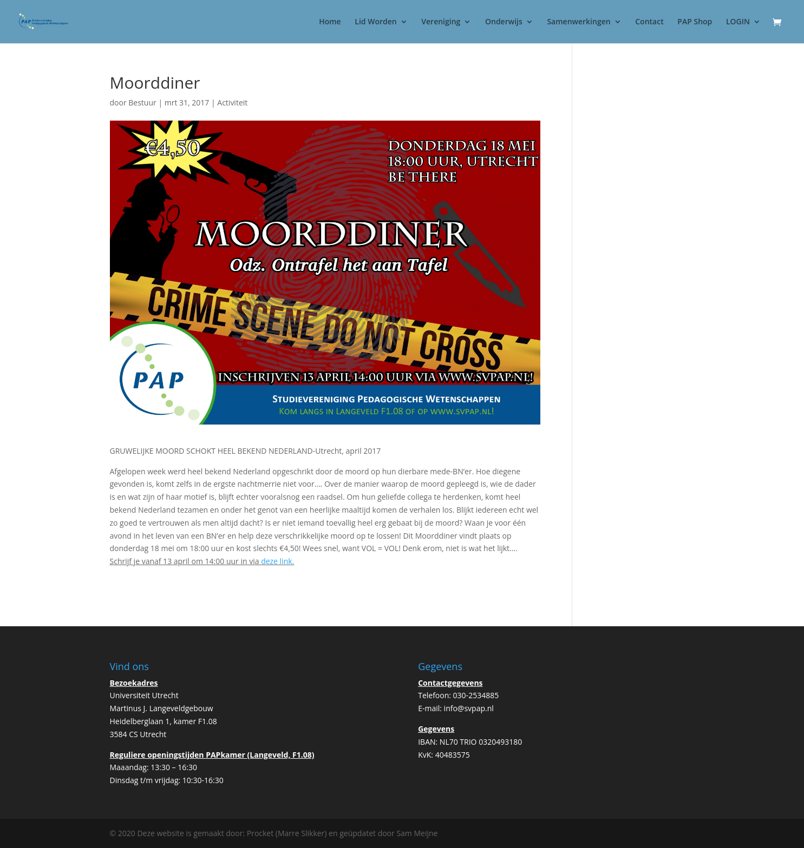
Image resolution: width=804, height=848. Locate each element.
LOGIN (738, 22)
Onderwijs (503, 22)
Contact (649, 22)
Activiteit (232, 102)
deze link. (277, 561)
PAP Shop (694, 22)
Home (330, 22)
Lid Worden (375, 22)
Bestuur (142, 102)
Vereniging (440, 22)
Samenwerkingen (578, 22)
